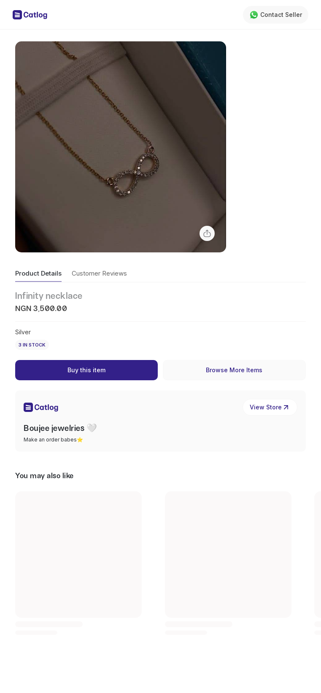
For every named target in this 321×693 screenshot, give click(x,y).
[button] (120, 146)
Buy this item (86, 370)
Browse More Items (234, 370)
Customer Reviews (99, 273)
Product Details (38, 273)
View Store (270, 407)
